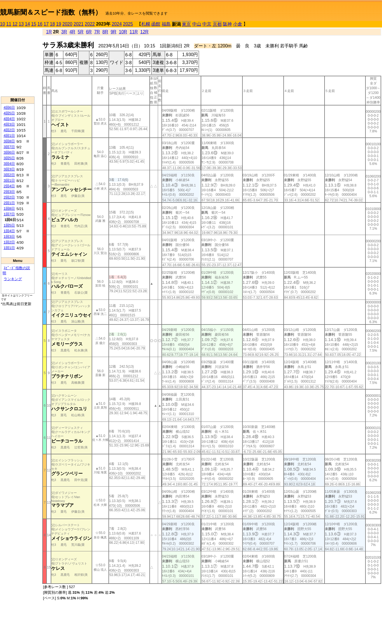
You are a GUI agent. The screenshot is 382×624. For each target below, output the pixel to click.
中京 (206, 24)
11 (8, 24)
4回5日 (9, 113)
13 (21, 24)
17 (46, 24)
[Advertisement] (17, 62)
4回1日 (9, 135)
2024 (117, 24)
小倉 (237, 24)
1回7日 (9, 214)
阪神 (227, 24)
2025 (128, 24)
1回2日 (9, 242)
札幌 (145, 24)
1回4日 (9, 231)
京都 (217, 24)
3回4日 (9, 164)
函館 (155, 24)
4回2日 (9, 130)
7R (97, 31)
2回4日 (9, 186)
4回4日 (9, 119)
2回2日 (9, 197)
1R (49, 31)
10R (123, 31)
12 (15, 24)
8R (105, 31)
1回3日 (9, 236)
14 (27, 24)
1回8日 (9, 208)
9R (113, 31)
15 (33, 24)
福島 (166, 24)
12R (144, 31)
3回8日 (9, 141)
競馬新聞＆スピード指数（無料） (51, 12)
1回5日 (9, 225)
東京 (186, 24)
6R (89, 31)
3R (64, 31)
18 (52, 24)
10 (2, 24)
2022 (90, 24)
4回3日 (9, 124)
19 (58, 24)
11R (133, 31)
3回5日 (9, 158)
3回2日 (9, 175)
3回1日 (9, 180)
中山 (196, 24)
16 (40, 24)
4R (72, 31)
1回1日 (9, 248)
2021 (79, 24)
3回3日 (9, 169)
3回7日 (9, 147)
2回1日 (9, 203)
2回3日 (9, 192)
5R (80, 31)
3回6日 (9, 152)
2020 (67, 24)
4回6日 (9, 107)
